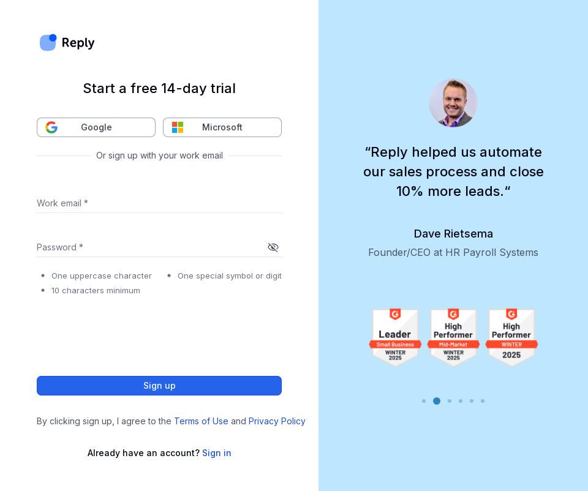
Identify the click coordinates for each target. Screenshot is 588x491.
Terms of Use (201, 421)
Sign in (217, 453)
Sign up (159, 385)
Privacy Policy (277, 421)
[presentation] (130, 332)
